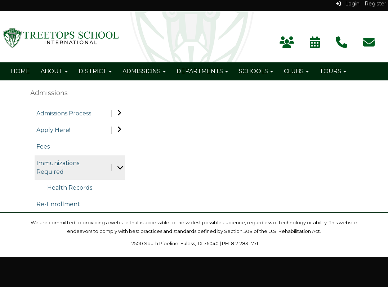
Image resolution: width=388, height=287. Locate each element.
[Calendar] (315, 44)
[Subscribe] (369, 44)
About (54, 71)
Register (375, 3)
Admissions (144, 71)
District (95, 71)
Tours (333, 71)
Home (20, 71)
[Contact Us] (341, 44)
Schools (256, 71)
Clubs (296, 71)
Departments (202, 71)
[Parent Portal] (286, 44)
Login (348, 3)
